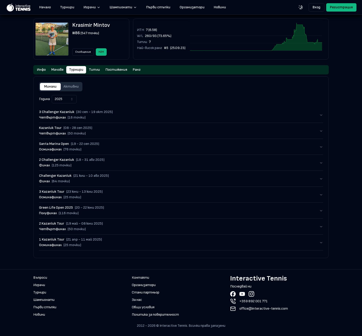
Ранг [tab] (137, 69)
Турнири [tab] (76, 69)
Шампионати (123, 7)
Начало (45, 7)
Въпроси (40, 277)
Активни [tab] (71, 86)
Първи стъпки (158, 7)
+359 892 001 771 (253, 301)
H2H (101, 52)
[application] (256, 39)
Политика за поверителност (155, 314)
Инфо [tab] (41, 69)
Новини (220, 7)
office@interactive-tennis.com (263, 308)
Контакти (140, 277)
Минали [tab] (50, 86)
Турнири (67, 7)
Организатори (192, 7)
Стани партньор (145, 292)
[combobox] (64, 99)
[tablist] (181, 69)
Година (44, 99)
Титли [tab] (94, 69)
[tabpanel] (181, 172)
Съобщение (83, 52)
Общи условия (143, 307)
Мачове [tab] (57, 69)
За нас (137, 300)
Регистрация (341, 7)
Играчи (92, 7)
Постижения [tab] (116, 69)
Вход (316, 7)
